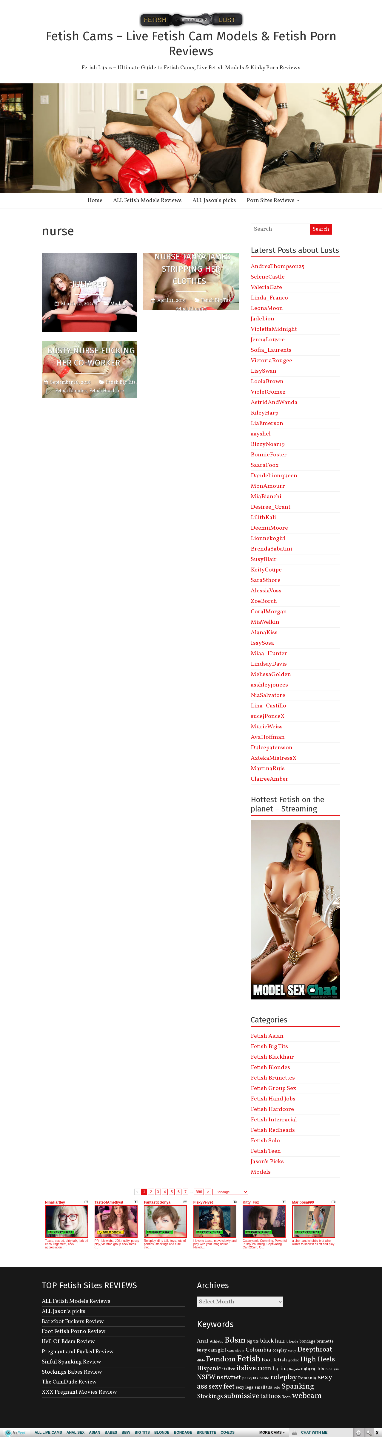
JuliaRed (89, 284)
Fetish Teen (266, 1151)
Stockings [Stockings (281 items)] (210, 1396)
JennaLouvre (268, 340)
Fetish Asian (267, 1036)
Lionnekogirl (268, 538)
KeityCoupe (266, 570)
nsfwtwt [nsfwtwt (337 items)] (229, 1377)
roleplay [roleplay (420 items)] (283, 1377)
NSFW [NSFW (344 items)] (206, 1377)
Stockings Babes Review (72, 1372)
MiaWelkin (265, 622)
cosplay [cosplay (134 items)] (279, 1350)
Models (118, 303)
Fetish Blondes (191, 309)
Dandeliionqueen (274, 476)
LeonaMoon (267, 308)
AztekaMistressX (273, 758)
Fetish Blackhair (272, 1057)
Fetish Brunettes (273, 1078)
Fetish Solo (265, 1141)
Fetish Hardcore (106, 391)
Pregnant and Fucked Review (78, 1352)
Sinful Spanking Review (71, 1362)
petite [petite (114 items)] (264, 1378)
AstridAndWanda (274, 402)
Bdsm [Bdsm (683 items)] (235, 1340)
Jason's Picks (267, 1162)
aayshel (261, 434)
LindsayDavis (269, 664)
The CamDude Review (69, 1382)
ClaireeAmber (269, 779)
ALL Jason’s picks (214, 200)
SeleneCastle (268, 277)
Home (95, 200)
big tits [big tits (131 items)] (253, 1341)
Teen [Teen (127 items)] (286, 1397)
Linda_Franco (269, 298)
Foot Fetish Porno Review (74, 1331)
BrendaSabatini (271, 549)
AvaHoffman (268, 737)
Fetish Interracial (274, 1120)
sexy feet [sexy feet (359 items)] (222, 1387)
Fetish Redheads (273, 1130)
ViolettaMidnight (274, 329)
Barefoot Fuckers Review (73, 1322)
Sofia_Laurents (271, 350)
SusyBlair (264, 559)
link (377, 1343)
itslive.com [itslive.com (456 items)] (253, 1368)
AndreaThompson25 (277, 266)
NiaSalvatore (268, 695)
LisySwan (263, 371)
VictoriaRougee (271, 361)
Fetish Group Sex (273, 1088)
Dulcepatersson (271, 748)
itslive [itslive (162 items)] (228, 1369)
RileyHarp (264, 413)
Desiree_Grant (270, 507)
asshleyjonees (269, 685)
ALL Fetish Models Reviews (147, 200)
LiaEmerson (267, 423)
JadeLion (262, 319)
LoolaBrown (267, 381)
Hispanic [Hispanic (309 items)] (209, 1368)
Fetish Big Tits (216, 300)
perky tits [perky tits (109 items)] (250, 1378)
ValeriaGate (266, 287)
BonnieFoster (269, 455)
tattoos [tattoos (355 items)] (270, 1396)
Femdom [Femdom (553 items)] (221, 1359)
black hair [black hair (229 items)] (272, 1341)
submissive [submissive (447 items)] (241, 1396)
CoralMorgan (269, 612)
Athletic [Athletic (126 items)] (216, 1341)
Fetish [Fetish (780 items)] (249, 1359)
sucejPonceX (267, 716)
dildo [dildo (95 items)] (201, 1360)
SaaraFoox (264, 465)
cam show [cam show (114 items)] (235, 1350)
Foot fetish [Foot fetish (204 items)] (274, 1360)
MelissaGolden (271, 674)
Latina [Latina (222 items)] (280, 1369)
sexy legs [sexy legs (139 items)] (244, 1387)
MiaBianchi (266, 497)
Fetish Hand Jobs (273, 1099)
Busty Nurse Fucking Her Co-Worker (91, 357)
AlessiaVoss (266, 591)
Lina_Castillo (268, 706)
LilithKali (263, 517)
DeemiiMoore (269, 528)
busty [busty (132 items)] (202, 1350)
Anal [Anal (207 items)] (203, 1341)
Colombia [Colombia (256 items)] (258, 1350)
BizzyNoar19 (268, 444)
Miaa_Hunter (269, 653)
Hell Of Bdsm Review (68, 1342)
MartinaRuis (268, 769)
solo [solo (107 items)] (276, 1387)
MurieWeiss (267, 727)
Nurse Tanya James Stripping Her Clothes (192, 269)
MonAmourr (268, 486)
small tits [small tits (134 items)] (263, 1387)
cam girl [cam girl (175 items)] (217, 1350)
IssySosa (262, 643)
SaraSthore (266, 580)
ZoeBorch (264, 601)
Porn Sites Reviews (271, 200)
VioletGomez (268, 392)
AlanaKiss (264, 633)
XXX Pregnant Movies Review (79, 1392)
